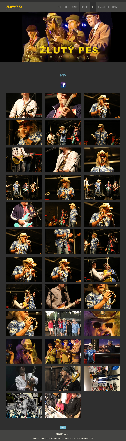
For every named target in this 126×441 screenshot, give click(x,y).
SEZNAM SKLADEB (103, 7)
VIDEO (67, 7)
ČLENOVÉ (75, 7)
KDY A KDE (84, 7)
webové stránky (44, 438)
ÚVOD (59, 7)
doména (57, 438)
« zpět (63, 427)
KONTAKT (115, 7)
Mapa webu (66, 434)
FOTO (92, 7)
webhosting (66, 438)
